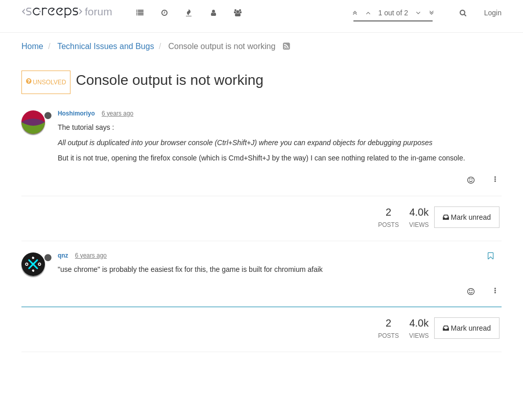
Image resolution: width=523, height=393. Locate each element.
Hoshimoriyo (76, 113)
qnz (63, 255)
